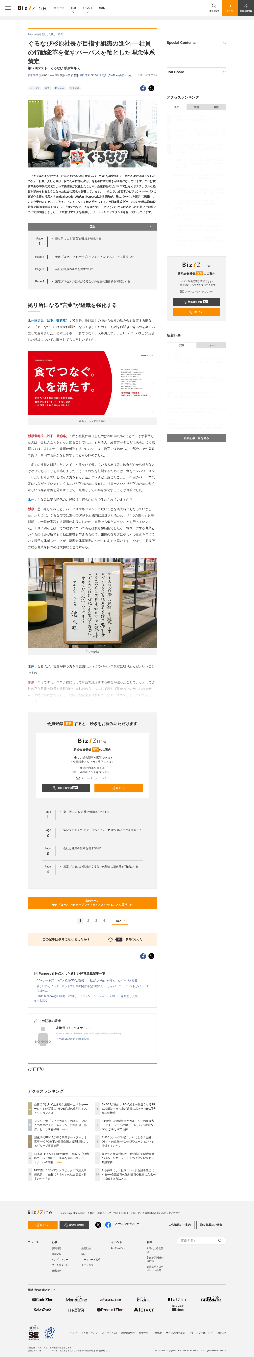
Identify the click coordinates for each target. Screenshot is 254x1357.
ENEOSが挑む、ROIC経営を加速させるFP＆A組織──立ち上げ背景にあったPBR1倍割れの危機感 (129, 1108)
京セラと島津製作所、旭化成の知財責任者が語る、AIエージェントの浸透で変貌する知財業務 (128, 1158)
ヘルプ (73, 1332)
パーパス (34, 88)
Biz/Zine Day (118, 1248)
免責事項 (143, 1332)
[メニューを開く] (8, 8)
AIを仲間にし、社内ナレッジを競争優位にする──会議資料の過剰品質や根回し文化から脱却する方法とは (129, 1174)
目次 (121, 227)
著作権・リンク (89, 1332)
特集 (102, 8)
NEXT (121, 920)
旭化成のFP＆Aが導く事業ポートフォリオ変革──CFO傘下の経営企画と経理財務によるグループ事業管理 (61, 1141)
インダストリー (60, 1259)
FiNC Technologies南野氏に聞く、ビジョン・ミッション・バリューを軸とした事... (88, 996)
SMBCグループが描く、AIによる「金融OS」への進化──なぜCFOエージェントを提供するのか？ (128, 1141)
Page (39, 256)
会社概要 (157, 1332)
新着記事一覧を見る (196, 438)
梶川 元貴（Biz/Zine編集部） (112, 75)
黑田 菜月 (85, 75)
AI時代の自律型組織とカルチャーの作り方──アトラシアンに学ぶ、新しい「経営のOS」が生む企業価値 (128, 1125)
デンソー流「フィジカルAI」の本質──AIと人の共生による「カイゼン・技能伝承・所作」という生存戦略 (61, 1125)
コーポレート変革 (90, 1259)
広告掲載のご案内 (179, 1224)
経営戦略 (86, 1248)
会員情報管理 (128, 1332)
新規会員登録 (65, 788)
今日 (176, 107)
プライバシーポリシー (201, 1332)
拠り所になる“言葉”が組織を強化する (78, 238)
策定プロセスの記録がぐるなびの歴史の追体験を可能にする (92, 281)
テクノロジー (88, 1265)
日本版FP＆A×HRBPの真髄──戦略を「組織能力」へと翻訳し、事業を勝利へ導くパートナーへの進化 (61, 1158)
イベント (87, 8)
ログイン (118, 788)
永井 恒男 (54, 75)
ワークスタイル (60, 1265)
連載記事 (56, 1270)
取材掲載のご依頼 (211, 1224)
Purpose (59, 88)
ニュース (59, 8)
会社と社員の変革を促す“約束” (74, 269)
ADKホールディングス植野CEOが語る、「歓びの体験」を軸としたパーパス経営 (87, 980)
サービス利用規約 (175, 1332)
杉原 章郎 (33, 75)
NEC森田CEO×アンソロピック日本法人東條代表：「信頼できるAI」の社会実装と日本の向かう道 (60, 1174)
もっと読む (41, 1000)
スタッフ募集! (109, 1332)
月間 (216, 107)
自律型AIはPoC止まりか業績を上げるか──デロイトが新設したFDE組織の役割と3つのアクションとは (61, 1108)
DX (83, 1254)
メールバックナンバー (92, 778)
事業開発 (56, 1248)
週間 (196, 107)
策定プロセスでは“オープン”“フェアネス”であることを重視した (94, 256)
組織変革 (56, 1254)
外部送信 (221, 1332)
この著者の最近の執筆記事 (72, 1039)
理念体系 (74, 88)
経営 (47, 88)
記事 (73, 8)
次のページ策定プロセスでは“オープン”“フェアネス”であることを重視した (92, 902)
